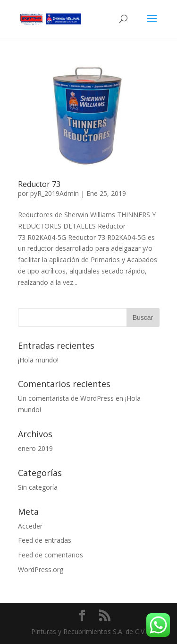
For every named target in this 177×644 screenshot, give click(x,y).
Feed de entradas (44, 540)
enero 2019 (35, 448)
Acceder (30, 525)
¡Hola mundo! (38, 359)
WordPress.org (40, 569)
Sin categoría (38, 487)
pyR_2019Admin (54, 193)
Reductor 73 (39, 184)
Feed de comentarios (50, 554)
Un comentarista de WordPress (66, 398)
